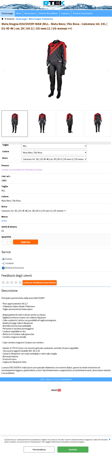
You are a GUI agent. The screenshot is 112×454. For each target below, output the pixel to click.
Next (109, 70)
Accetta (73, 449)
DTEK (4, 220)
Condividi (9, 263)
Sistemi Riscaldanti (48, 13)
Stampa (8, 258)
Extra (5, 158)
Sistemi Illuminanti (82, 13)
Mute (18, 13)
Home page (7, 13)
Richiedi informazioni (14, 267)
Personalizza (39, 449)
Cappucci (65, 13)
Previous (3, 70)
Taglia (5, 144)
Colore (5, 151)
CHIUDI (110, 439)
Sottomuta (30, 13)
